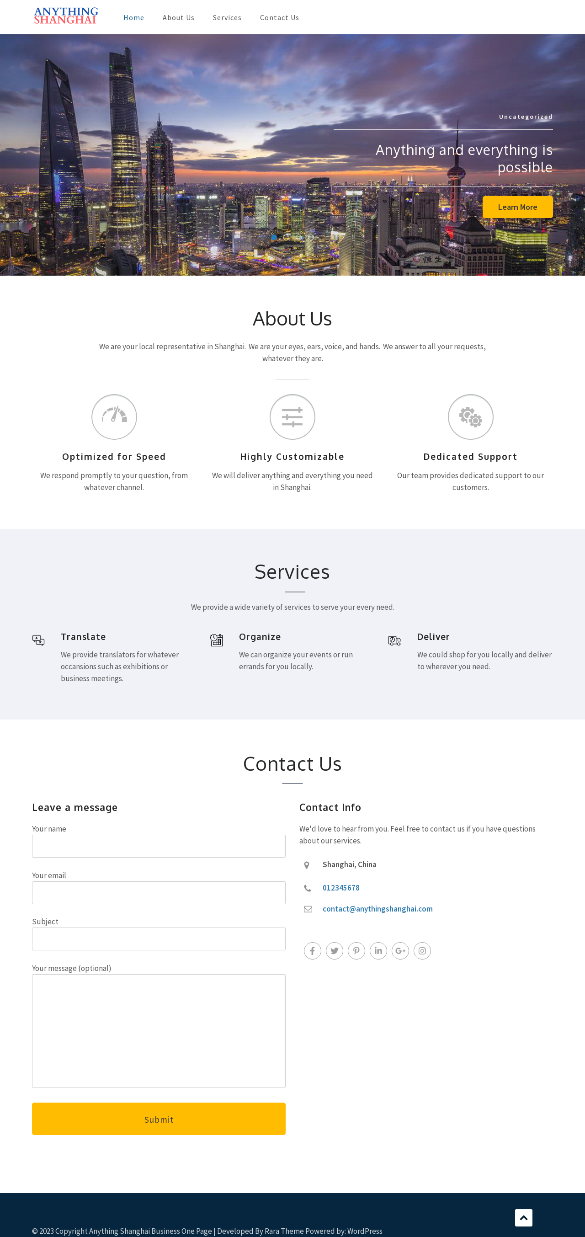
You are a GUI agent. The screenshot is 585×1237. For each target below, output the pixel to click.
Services (227, 17)
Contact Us (279, 17)
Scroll (523, 1217)
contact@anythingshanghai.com (378, 909)
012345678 (341, 888)
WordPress (365, 1231)
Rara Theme (284, 1231)
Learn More (517, 207)
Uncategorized (526, 116)
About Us (179, 17)
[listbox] (292, 155)
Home (133, 17)
